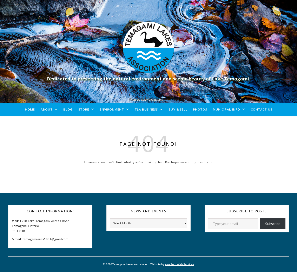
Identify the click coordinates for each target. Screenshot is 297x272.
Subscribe (272, 223)
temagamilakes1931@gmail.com (45, 239)
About (47, 109)
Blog (68, 109)
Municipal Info (226, 109)
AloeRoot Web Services (179, 264)
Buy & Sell (178, 109)
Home (30, 109)
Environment (112, 109)
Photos (200, 109)
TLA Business (146, 109)
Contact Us (261, 109)
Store (83, 109)
